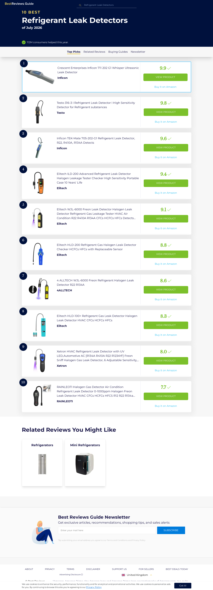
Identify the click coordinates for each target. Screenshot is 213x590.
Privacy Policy (94, 587)
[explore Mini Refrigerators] (85, 462)
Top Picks (73, 51)
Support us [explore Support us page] (119, 569)
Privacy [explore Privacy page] (50, 569)
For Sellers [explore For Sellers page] (146, 569)
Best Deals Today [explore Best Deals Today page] (177, 569)
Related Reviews (94, 51)
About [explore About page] (29, 569)
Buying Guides (118, 51)
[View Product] (106, 77)
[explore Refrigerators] (42, 462)
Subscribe (171, 530)
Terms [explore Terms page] (70, 569)
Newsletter (138, 51)
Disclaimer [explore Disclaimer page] (93, 569)
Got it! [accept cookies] (182, 585)
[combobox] (107, 5)
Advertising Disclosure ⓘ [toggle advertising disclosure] (71, 574)
